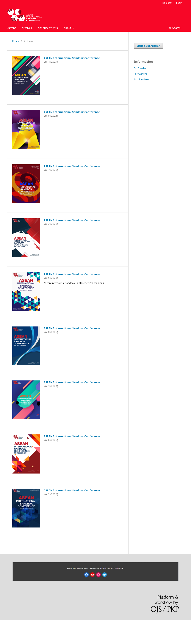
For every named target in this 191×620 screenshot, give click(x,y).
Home (15, 41)
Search (176, 28)
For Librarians (141, 79)
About (68, 28)
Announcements (48, 28)
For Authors (140, 73)
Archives (27, 28)
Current (11, 28)
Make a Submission (148, 45)
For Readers (141, 68)
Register (167, 2)
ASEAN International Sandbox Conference (72, 58)
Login (179, 2)
